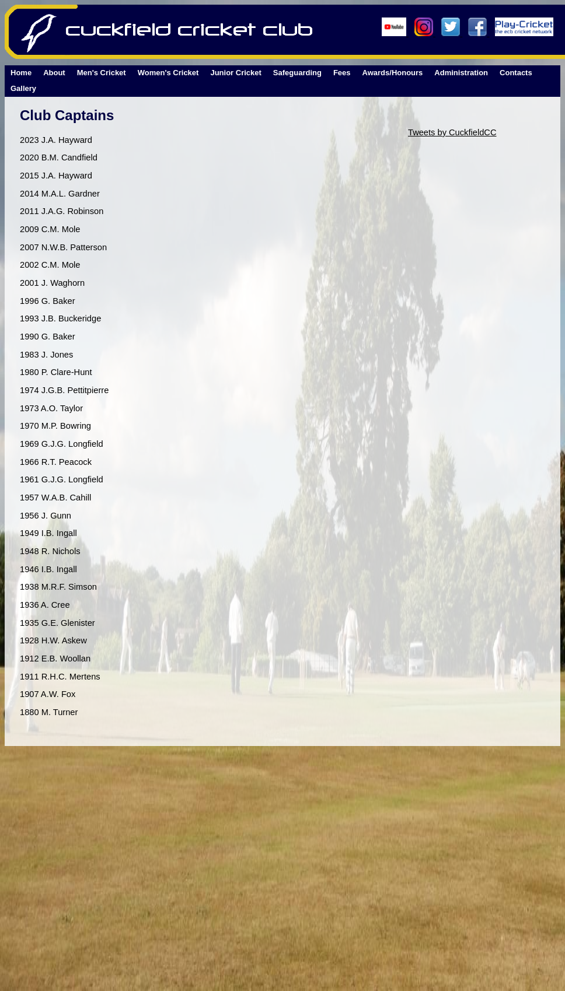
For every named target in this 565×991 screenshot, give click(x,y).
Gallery (23, 88)
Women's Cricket (168, 72)
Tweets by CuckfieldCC (452, 132)
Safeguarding (297, 72)
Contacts (516, 72)
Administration (461, 72)
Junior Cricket (235, 72)
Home (21, 72)
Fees (342, 72)
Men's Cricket (101, 72)
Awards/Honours (392, 72)
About (54, 72)
